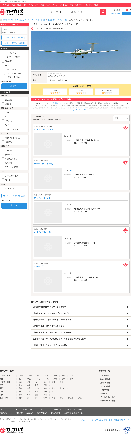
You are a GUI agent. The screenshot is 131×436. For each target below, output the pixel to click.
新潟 (20, 382)
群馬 (71, 379)
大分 (28, 398)
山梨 (53, 382)
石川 (37, 382)
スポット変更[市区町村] (14, 43)
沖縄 (80, 398)
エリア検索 (5, 5)
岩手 (38, 376)
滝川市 (55, 80)
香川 (28, 395)
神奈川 (29, 379)
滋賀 (45, 388)
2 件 (70, 170)
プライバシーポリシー (73, 409)
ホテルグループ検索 (91, 5)
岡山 (20, 392)
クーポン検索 (57, 5)
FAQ (17, 409)
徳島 (20, 395)
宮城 (47, 376)
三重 (45, 385)
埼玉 (38, 379)
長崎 (37, 398)
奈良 (53, 388)
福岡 (20, 398)
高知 (45, 395)
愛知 (20, 385)
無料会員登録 (115, 13)
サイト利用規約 (16, 413)
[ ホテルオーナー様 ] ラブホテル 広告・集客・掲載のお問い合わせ (104, 420)
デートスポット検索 (31, 5)
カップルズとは (6, 409)
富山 (28, 382)
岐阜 (37, 385)
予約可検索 (69, 5)
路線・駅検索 (16, 5)
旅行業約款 (55, 413)
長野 (61, 382)
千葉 (47, 379)
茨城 (55, 379)
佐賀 (53, 398)
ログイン (126, 13)
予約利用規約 (42, 413)
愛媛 (37, 395)
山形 (63, 376)
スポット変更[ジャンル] (14, 37)
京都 (37, 388)
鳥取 (37, 392)
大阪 (20, 388)
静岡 (28, 385)
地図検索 (78, 5)
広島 (28, 392)
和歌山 (62, 388)
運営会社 (3, 413)
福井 (45, 382)
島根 (45, 392)
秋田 (55, 376)
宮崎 (61, 398)
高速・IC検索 (45, 5)
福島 (71, 376)
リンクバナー (56, 409)
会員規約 (29, 413)
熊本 (45, 398)
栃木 (63, 379)
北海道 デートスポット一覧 (57, 20)
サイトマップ (42, 409)
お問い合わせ (28, 409)
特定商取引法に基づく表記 (73, 413)
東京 (20, 379)
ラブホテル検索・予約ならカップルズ (16, 20)
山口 (53, 392)
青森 (30, 376)
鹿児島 (70, 398)
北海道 (50, 80)
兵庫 (28, 388)
